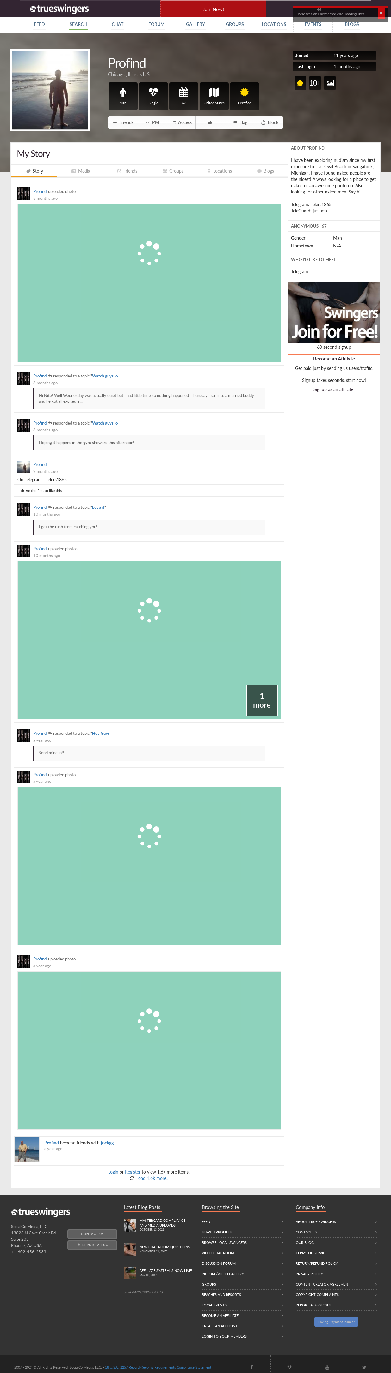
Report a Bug (92, 1245)
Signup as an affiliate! (334, 389)
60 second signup (334, 347)
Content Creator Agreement (323, 1284)
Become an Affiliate (334, 358)
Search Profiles (217, 1232)
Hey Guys (101, 733)
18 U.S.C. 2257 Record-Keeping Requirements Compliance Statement (158, 1367)
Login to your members (224, 1336)
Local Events (214, 1305)
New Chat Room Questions (166, 1249)
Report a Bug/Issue (314, 1305)
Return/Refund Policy (317, 1263)
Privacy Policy (309, 1274)
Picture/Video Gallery (223, 1274)
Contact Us (92, 1234)
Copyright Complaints (317, 1295)
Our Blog (305, 1242)
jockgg (107, 1142)
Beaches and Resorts (221, 1295)
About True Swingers (316, 1222)
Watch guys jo (105, 376)
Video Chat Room (218, 1253)
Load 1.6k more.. (151, 1178)
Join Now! (213, 9)
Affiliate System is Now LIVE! (166, 1273)
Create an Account (220, 1326)
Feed (206, 1222)
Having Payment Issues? (336, 1322)
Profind (40, 191)
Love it (98, 507)
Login (113, 1171)
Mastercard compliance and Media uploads (166, 1225)
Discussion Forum (219, 1263)
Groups (209, 1284)
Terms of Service (311, 1253)
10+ (314, 83)
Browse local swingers (224, 1242)
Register (132, 1171)
